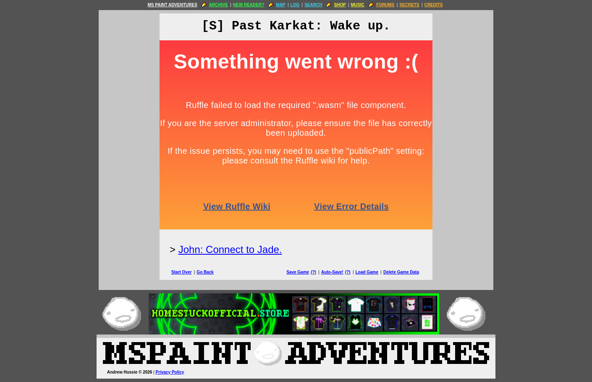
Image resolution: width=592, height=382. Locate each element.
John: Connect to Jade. (230, 249)
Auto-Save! (332, 272)
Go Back (205, 272)
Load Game (366, 272)
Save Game (297, 272)
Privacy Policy (170, 372)
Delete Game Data (401, 272)
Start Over (181, 272)
